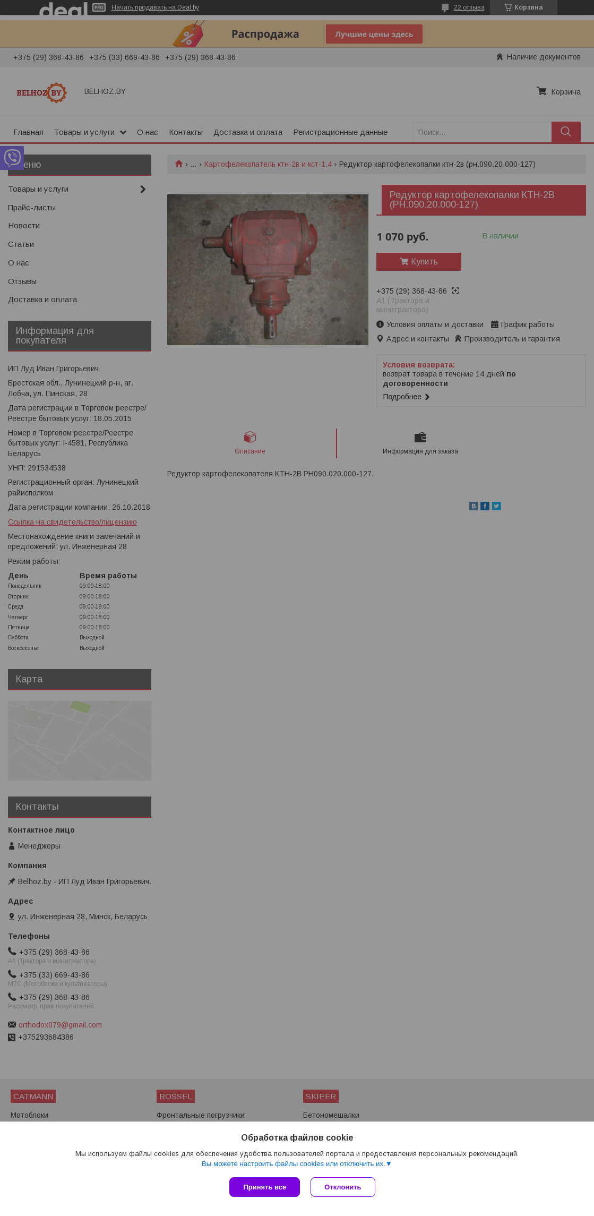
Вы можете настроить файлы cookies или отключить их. (293, 1164)
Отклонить (342, 1187)
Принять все (264, 1187)
